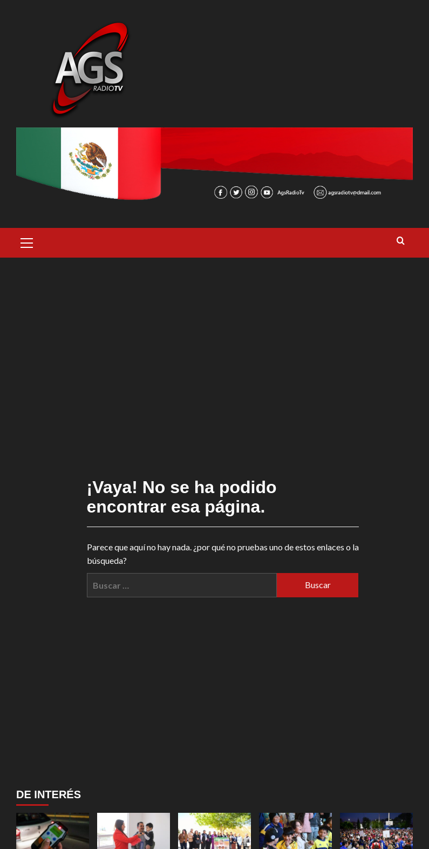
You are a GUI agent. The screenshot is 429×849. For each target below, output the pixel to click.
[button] (27, 241)
